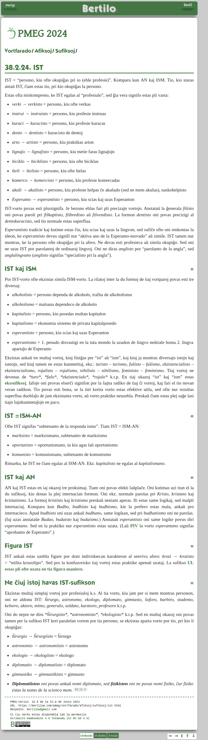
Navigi (10, 5)
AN (144, 80)
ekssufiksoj (15, 383)
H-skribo (100, 735)
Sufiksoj (65, 51)
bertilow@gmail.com (41, 709)
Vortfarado (18, 51)
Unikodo (86, 735)
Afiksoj (43, 51)
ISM (160, 80)
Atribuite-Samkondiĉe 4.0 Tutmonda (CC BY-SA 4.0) (50, 718)
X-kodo (113, 735)
